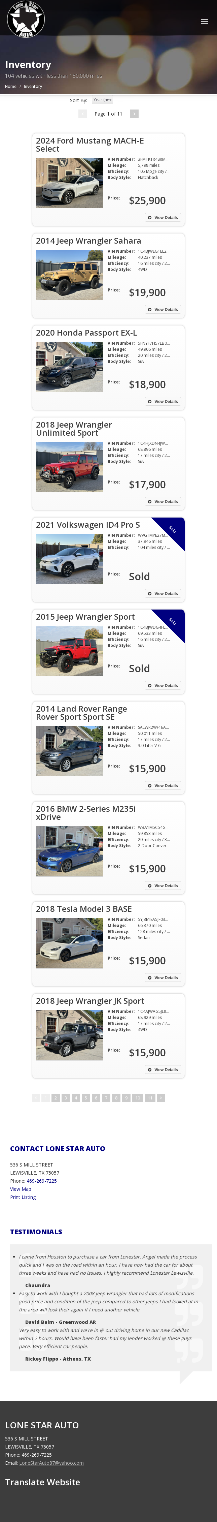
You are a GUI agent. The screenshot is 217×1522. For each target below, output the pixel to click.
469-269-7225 (42, 1181)
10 (137, 1098)
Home (10, 86)
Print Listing (23, 1197)
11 (150, 1098)
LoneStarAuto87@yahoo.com (51, 1463)
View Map (20, 1189)
